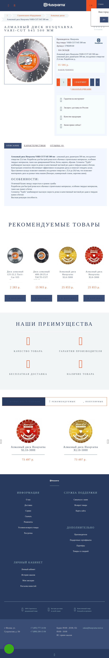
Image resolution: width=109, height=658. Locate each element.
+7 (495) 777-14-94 (38, 628)
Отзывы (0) (57, 146)
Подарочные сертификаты (81, 540)
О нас (28, 500)
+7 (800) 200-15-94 (38, 632)
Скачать (28, 516)
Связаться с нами (81, 500)
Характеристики (35, 146)
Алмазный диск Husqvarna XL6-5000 (67, 274)
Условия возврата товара (28, 528)
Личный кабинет (28, 569)
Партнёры (81, 546)
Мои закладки (28, 580)
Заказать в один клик (81, 89)
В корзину (80, 82)
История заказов (28, 575)
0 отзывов (98, 29)
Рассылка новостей (28, 586)
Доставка (28, 505)
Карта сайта (81, 511)
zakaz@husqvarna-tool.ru (93, 628)
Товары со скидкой (81, 551)
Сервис (28, 511)
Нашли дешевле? (66, 70)
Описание (12, 146)
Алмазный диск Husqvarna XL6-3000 (94, 274)
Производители (80, 534)
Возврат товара (80, 505)
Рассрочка (28, 533)
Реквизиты (28, 522)
